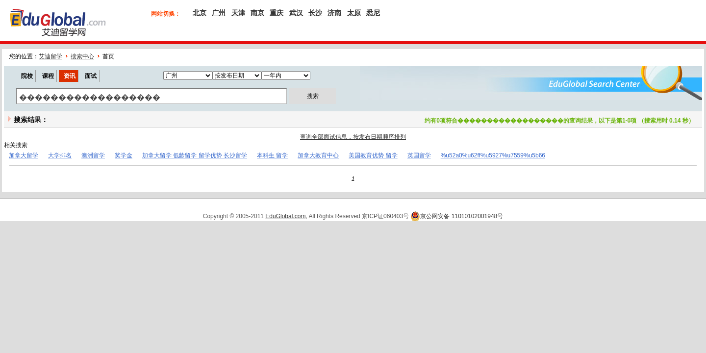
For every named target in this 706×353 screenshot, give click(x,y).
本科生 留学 (272, 155)
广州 (219, 13)
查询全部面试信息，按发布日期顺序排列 (353, 136)
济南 (334, 13)
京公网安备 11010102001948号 (456, 216)
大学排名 (60, 155)
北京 (199, 13)
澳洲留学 (93, 155)
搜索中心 (82, 56)
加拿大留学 (23, 155)
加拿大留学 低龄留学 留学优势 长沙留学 (194, 155)
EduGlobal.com (285, 216)
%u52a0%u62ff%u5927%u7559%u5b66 (493, 155)
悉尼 (373, 13)
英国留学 (419, 155)
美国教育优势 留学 (373, 155)
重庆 (276, 13)
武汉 (296, 13)
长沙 (315, 13)
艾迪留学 (50, 56)
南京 (257, 13)
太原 (354, 13)
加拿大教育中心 (318, 155)
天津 (238, 13)
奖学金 (123, 155)
